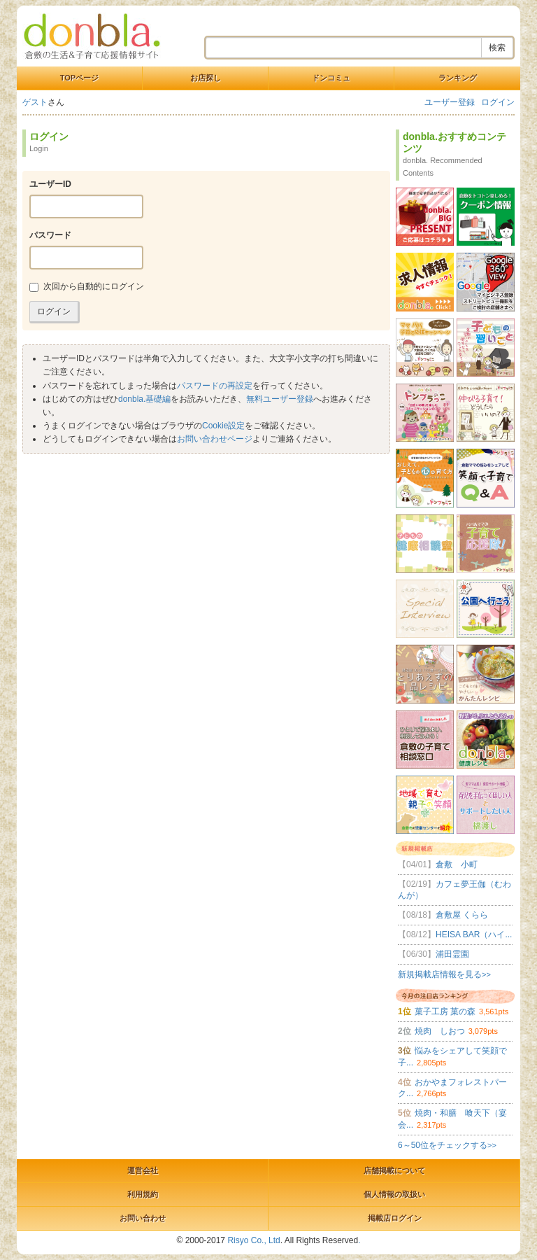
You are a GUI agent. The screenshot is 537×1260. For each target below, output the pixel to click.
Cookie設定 (223, 425)
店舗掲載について (394, 1170)
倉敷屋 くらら (443, 915)
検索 (497, 47)
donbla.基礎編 (144, 399)
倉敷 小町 (438, 864)
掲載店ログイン (395, 1218)
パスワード (50, 235)
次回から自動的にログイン (86, 286)
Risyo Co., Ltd (253, 1240)
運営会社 (142, 1170)
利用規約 (142, 1194)
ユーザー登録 (449, 102)
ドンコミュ (331, 78)
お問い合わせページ (214, 439)
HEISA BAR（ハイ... (455, 934)
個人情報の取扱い (394, 1194)
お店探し (205, 78)
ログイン (498, 102)
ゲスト (35, 102)
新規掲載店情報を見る (444, 974)
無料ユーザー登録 (279, 399)
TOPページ (79, 78)
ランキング (457, 78)
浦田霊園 (433, 954)
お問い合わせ (143, 1218)
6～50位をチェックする (447, 1145)
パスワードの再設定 (214, 386)
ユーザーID (50, 184)
